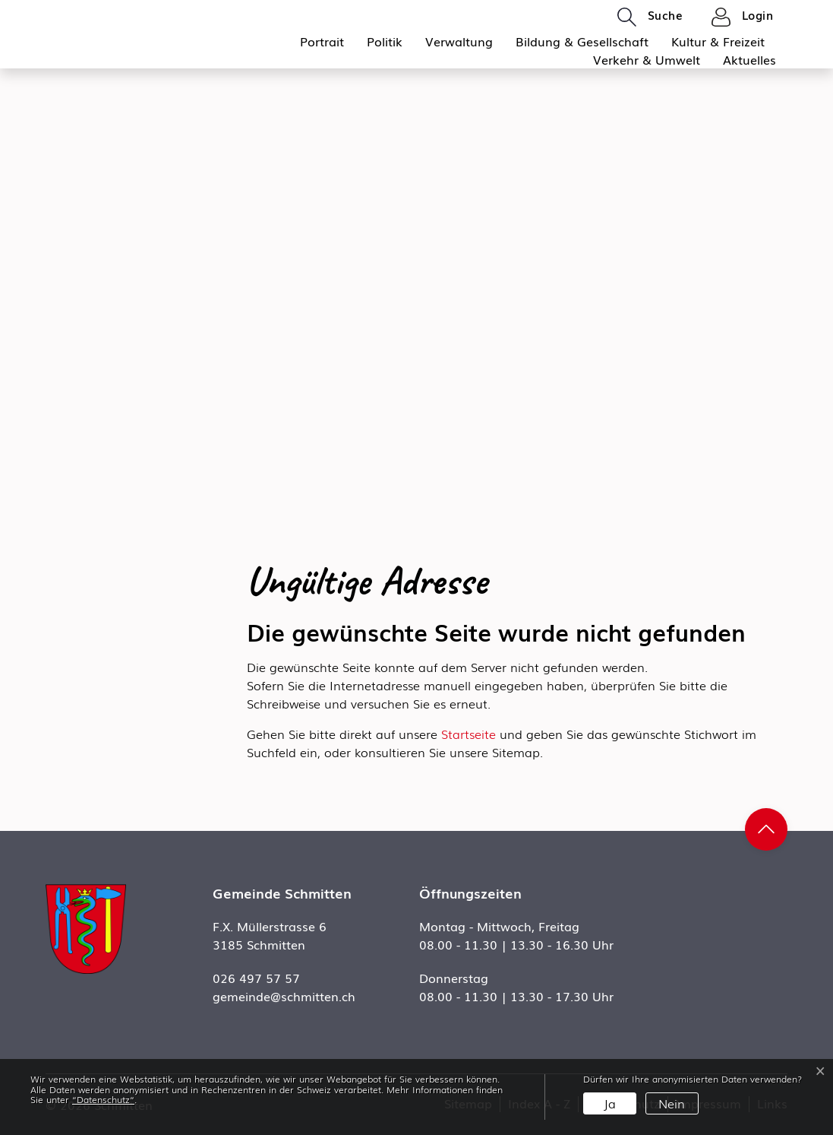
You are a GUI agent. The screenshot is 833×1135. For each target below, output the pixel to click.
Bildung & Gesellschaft (582, 41)
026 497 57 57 (256, 978)
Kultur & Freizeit (718, 41)
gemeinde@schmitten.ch (284, 996)
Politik (384, 41)
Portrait (322, 41)
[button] (650, 16)
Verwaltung (459, 41)
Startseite (468, 733)
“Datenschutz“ (103, 1099)
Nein (671, 1103)
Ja (610, 1103)
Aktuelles (749, 59)
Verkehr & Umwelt (646, 59)
